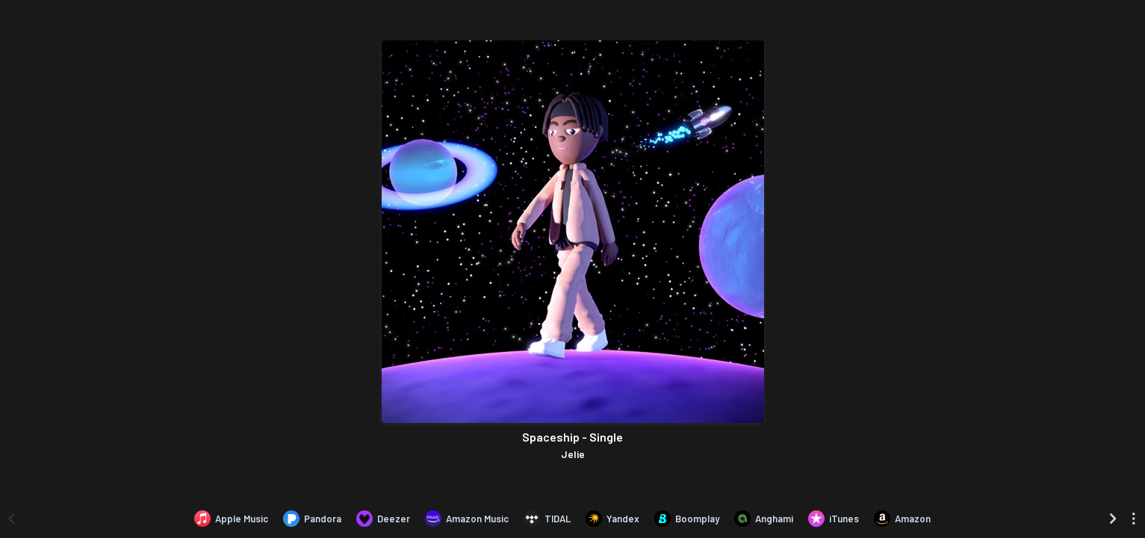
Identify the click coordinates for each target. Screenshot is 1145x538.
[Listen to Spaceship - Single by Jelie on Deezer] (383, 518)
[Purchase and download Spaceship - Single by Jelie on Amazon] (902, 518)
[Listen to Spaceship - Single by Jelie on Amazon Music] (467, 518)
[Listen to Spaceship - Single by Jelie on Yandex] (612, 518)
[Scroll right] (1113, 518)
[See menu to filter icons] (1134, 518)
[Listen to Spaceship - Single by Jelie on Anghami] (763, 518)
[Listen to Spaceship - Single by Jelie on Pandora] (312, 518)
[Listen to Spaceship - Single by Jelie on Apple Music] (231, 518)
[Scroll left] (11, 518)
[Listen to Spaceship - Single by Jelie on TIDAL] (547, 518)
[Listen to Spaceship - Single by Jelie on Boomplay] (686, 518)
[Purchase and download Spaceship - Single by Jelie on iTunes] (833, 518)
